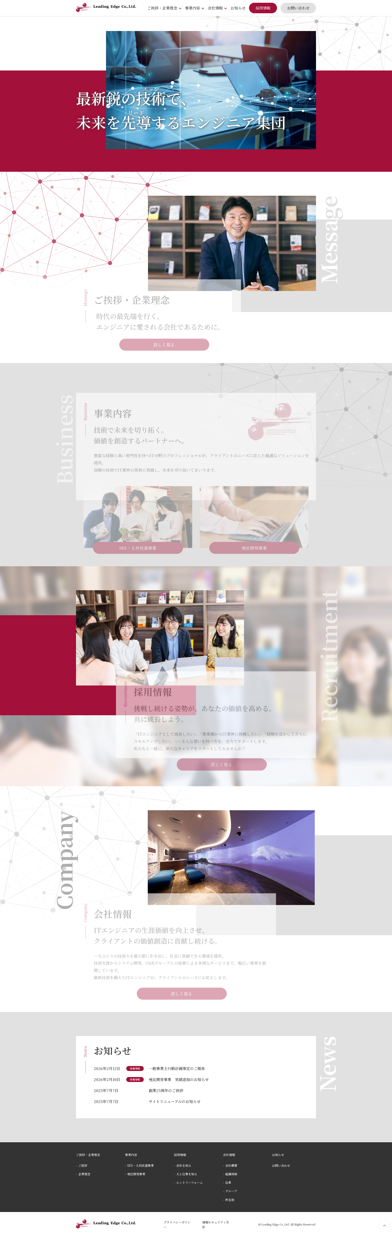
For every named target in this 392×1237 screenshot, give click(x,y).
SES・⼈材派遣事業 (140, 1165)
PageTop (384, 1226)
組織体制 (231, 1174)
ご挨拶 (82, 1165)
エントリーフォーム (189, 1182)
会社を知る (183, 1165)
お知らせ (278, 1154)
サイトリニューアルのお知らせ (174, 1101)
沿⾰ (228, 1182)
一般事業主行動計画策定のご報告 (177, 1068)
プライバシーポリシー (177, 1224)
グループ (231, 1191)
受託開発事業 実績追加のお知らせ (179, 1079)
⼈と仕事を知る (186, 1174)
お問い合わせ (281, 1165)
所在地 (229, 1200)
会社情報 (229, 1154)
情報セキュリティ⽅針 (215, 1224)
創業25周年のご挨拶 (166, 1090)
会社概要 (231, 1165)
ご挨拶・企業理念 (88, 1154)
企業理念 (84, 1174)
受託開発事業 (136, 1174)
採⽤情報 (180, 1154)
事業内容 (131, 1154)
